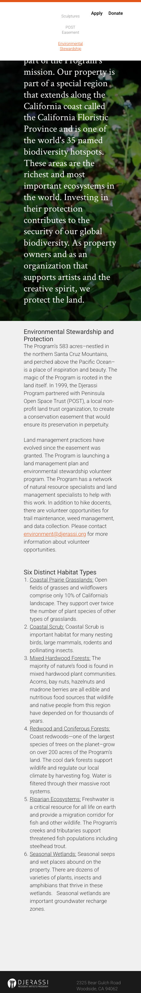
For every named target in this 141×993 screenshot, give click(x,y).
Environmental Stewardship (70, 47)
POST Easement (70, 31)
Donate (115, 14)
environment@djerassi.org (55, 535)
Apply (97, 14)
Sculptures (70, 17)
